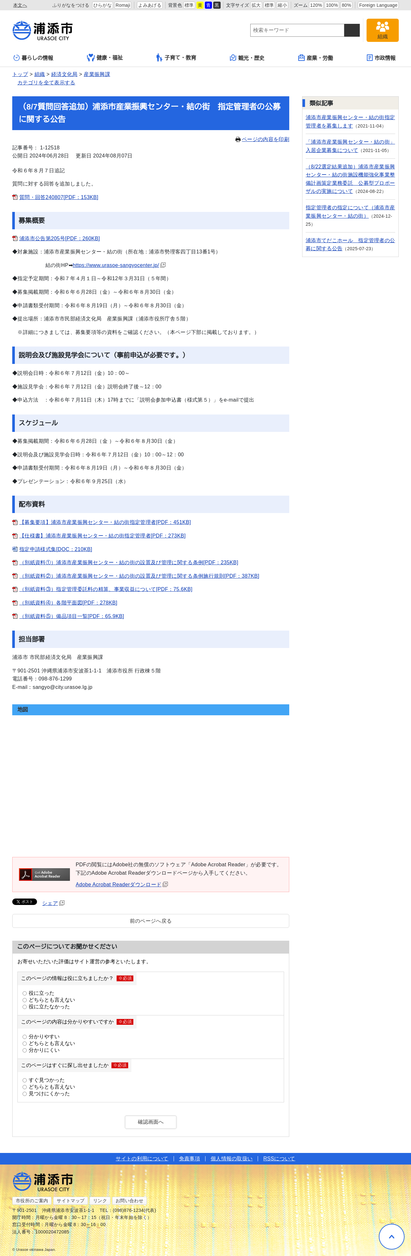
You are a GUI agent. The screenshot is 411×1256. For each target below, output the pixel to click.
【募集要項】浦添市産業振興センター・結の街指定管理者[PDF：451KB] (105, 522)
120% (316, 5)
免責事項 (189, 1158)
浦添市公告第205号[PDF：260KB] (59, 238)
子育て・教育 (176, 57)
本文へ (20, 5)
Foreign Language (378, 5)
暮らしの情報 (33, 58)
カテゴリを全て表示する (46, 82)
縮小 (282, 5)
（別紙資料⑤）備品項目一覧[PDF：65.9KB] (71, 616)
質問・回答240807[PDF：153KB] (58, 197)
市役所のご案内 (32, 1200)
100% (332, 5)
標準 (189, 5)
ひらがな (102, 5)
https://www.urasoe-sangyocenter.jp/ (119, 265)
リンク (100, 1200)
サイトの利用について (142, 1158)
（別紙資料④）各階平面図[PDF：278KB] (68, 602)
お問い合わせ (129, 1200)
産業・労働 (315, 57)
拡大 (256, 5)
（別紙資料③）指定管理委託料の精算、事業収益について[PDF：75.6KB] (106, 589)
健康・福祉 (105, 58)
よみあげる (149, 5)
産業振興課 (97, 74)
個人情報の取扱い (232, 1158)
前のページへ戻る (151, 921)
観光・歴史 (247, 57)
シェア (53, 903)
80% (346, 5)
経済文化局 (64, 74)
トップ (20, 74)
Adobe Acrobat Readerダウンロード (122, 884)
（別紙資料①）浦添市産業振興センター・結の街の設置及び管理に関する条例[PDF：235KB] (128, 562)
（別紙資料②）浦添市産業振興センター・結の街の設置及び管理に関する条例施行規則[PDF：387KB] (139, 576)
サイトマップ (70, 1200)
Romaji (123, 5)
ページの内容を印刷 (262, 139)
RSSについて (279, 1158)
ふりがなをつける (71, 5)
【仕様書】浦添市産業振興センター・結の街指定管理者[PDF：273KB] (102, 535)
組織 (39, 74)
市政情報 (381, 57)
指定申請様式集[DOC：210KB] (55, 549)
